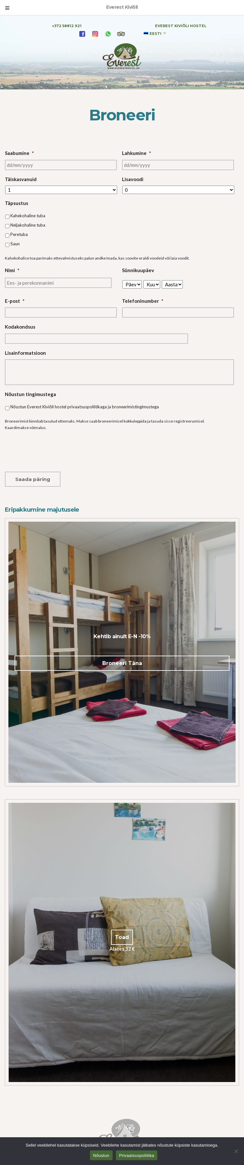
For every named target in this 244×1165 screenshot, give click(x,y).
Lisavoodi (132, 179)
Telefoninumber (142, 301)
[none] (155, 33)
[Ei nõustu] (236, 1151)
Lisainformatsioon (25, 353)
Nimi (12, 270)
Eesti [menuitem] (155, 33)
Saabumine (19, 153)
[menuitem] (155, 33)
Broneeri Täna (122, 663)
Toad (122, 937)
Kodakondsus (20, 327)
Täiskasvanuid (21, 179)
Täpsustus (16, 203)
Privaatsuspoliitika (136, 1155)
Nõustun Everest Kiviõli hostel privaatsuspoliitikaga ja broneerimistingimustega (84, 406)
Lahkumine (136, 153)
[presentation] (54, 448)
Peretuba (19, 234)
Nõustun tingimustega (30, 394)
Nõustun (101, 1155)
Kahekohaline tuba (27, 215)
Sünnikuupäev (138, 270)
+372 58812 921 (67, 26)
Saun (15, 243)
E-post (15, 301)
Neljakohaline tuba (27, 225)
